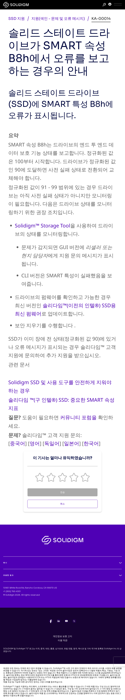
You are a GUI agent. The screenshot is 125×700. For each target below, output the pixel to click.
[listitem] (51, 621)
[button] (39, 477)
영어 (35, 443)
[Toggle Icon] (118, 4)
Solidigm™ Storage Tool (42, 225)
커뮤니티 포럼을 (78, 417)
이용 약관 (62, 640)
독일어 (51, 443)
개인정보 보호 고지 (62, 636)
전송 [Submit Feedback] (62, 492)
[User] (109, 5)
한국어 (91, 443)
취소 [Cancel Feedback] (62, 503)
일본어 (71, 443)
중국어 (17, 443)
